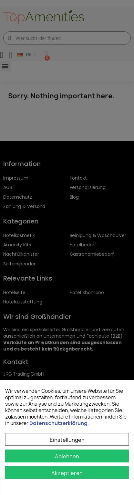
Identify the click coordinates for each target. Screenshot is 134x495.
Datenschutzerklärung (58, 423)
